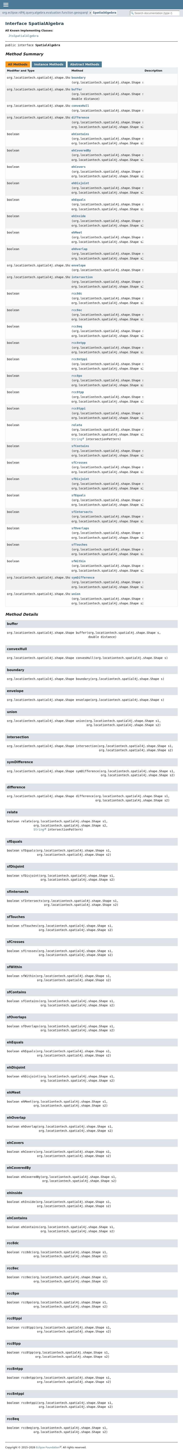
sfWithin (79, 561)
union (76, 594)
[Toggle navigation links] (5, 5)
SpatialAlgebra (104, 12)
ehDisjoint (80, 183)
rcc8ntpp (79, 342)
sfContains (80, 446)
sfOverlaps (80, 528)
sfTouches (80, 544)
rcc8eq (77, 326)
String (77, 439)
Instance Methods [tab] (48, 64)
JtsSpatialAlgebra (23, 36)
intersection (82, 277)
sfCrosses (80, 462)
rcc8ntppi (80, 359)
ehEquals (79, 199)
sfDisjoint (80, 479)
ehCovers (79, 166)
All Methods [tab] (17, 64)
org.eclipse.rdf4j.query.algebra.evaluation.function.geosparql (45, 12)
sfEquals (79, 495)
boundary (79, 77)
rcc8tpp (78, 392)
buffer (77, 89)
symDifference (83, 577)
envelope (79, 265)
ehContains (80, 134)
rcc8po (77, 375)
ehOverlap (80, 249)
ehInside (79, 216)
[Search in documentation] (155, 13)
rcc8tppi (79, 408)
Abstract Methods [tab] (84, 64)
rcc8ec (77, 310)
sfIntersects (82, 512)
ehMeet (77, 232)
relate (77, 425)
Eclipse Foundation (47, 1447)
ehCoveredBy (81, 150)
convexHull (80, 105)
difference (80, 117)
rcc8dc (77, 293)
